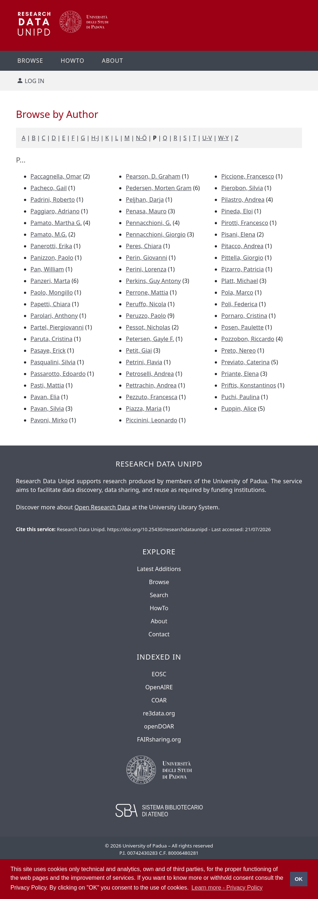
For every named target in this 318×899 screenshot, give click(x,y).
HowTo (159, 608)
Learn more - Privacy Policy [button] (227, 887)
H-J (95, 138)
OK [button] (299, 879)
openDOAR (159, 726)
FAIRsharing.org (159, 739)
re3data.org (159, 713)
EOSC (159, 674)
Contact (159, 634)
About (112, 61)
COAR (158, 700)
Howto (72, 61)
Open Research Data (102, 507)
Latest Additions (159, 569)
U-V (207, 138)
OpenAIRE (159, 687)
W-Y (223, 138)
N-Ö (141, 138)
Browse (30, 61)
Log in (34, 81)
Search (159, 595)
